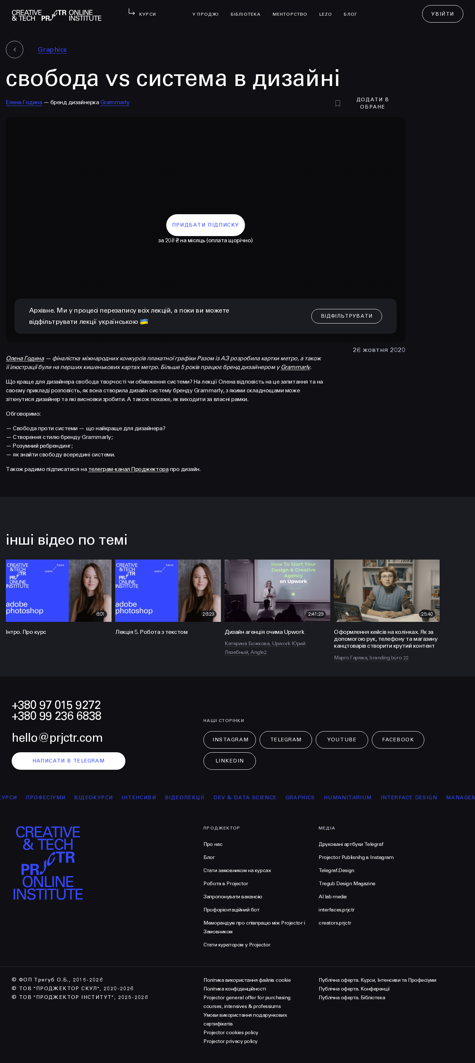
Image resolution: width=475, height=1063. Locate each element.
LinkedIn (229, 761)
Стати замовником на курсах (237, 870)
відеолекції (191, 798)
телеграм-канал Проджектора (128, 469)
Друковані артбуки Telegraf (351, 844)
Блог (353, 9)
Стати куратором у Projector (236, 945)
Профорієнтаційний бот (231, 910)
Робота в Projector (225, 883)
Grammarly (115, 102)
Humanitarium (354, 798)
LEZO (328, 9)
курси (13, 798)
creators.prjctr (335, 923)
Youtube (342, 740)
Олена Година (25, 358)
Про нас (212, 844)
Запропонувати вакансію (232, 897)
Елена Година (24, 102)
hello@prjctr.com (57, 738)
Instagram (231, 740)
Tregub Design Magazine (347, 883)
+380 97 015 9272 (56, 705)
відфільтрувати (345, 316)
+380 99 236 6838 (56, 716)
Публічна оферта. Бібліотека (352, 998)
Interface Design (415, 798)
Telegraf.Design (336, 870)
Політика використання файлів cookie (247, 980)
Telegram (286, 740)
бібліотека (249, 9)
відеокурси (100, 798)
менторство (293, 9)
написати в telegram (68, 761)
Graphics (52, 50)
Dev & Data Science (251, 798)
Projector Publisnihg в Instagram (356, 857)
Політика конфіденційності (234, 989)
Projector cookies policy (230, 1032)
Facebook (398, 740)
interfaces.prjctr (337, 910)
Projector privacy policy (230, 1041)
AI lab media (333, 897)
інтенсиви (145, 798)
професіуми (52, 798)
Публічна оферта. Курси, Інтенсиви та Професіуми (377, 980)
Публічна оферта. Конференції (354, 989)
